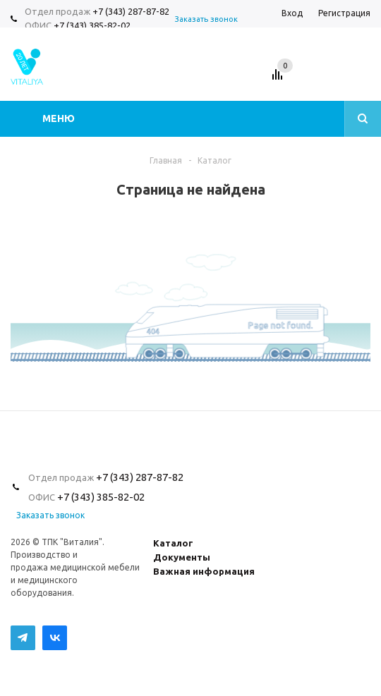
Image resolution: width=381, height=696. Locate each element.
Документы (181, 557)
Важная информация (204, 571)
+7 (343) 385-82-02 (92, 25)
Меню (58, 118)
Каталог (173, 543)
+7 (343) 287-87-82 (130, 11)
